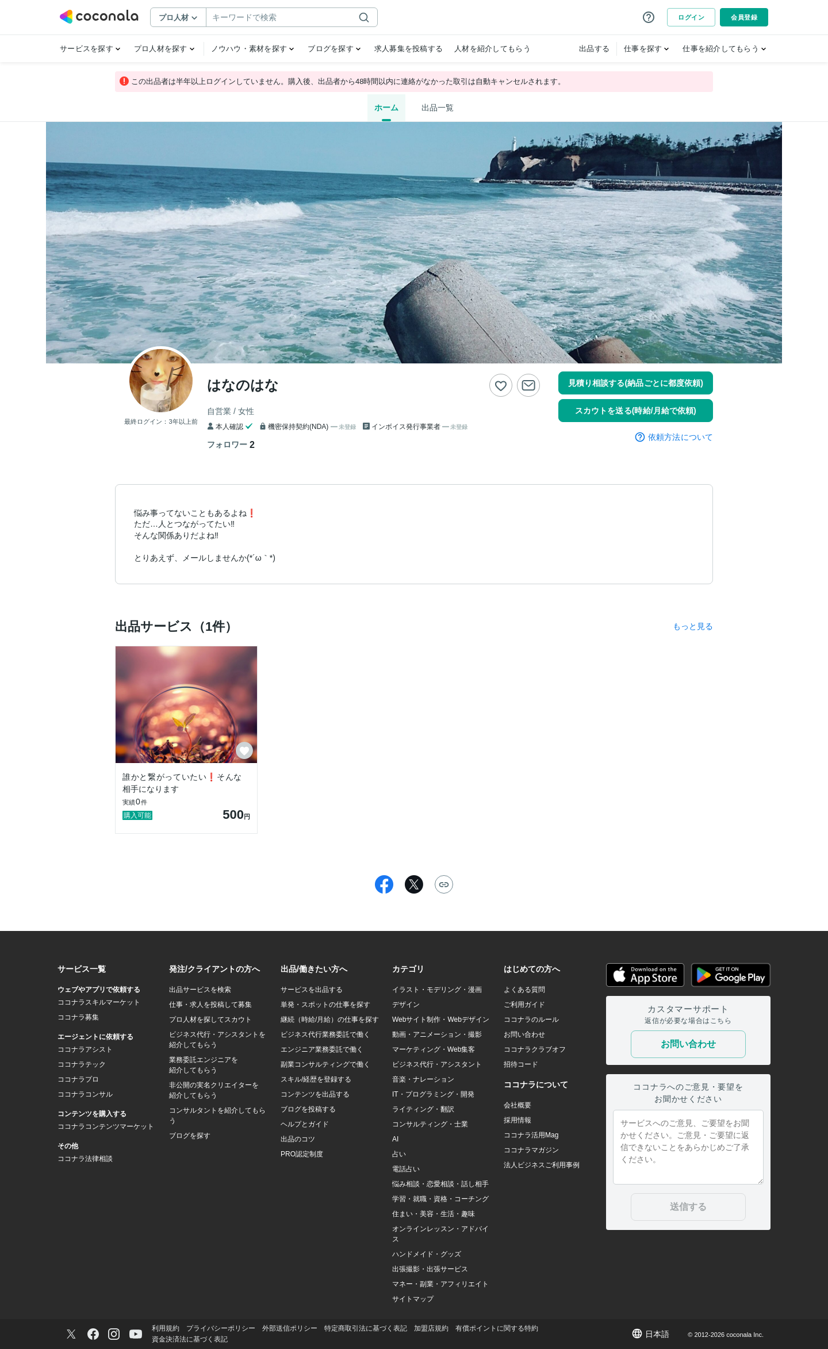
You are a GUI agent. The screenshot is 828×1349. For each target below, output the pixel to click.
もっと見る (693, 626)
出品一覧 (437, 107)
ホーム (386, 107)
